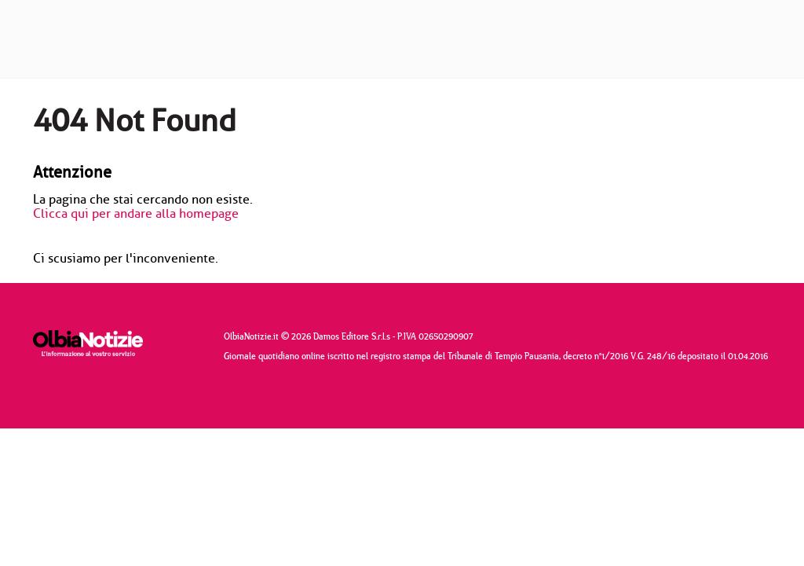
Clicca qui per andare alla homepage (136, 214)
